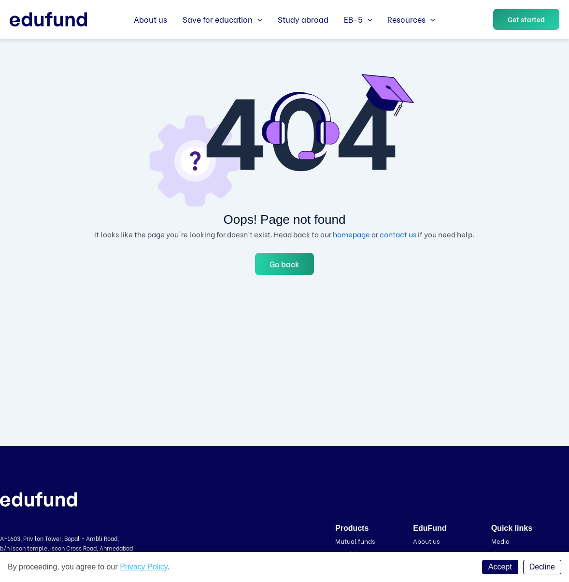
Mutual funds (355, 540)
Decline (542, 567)
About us (150, 19)
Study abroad (303, 19)
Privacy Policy (143, 567)
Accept (500, 567)
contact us (398, 234)
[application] (257, 19)
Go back (284, 263)
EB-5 (358, 19)
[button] (526, 19)
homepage (351, 234)
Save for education (222, 19)
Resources (411, 19)
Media (500, 540)
